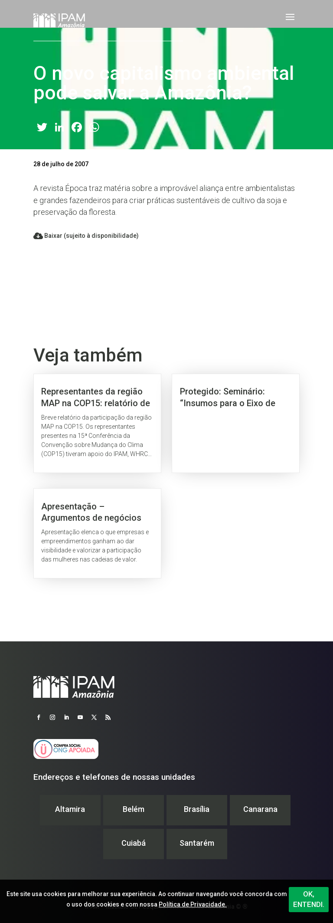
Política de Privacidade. (193, 904)
